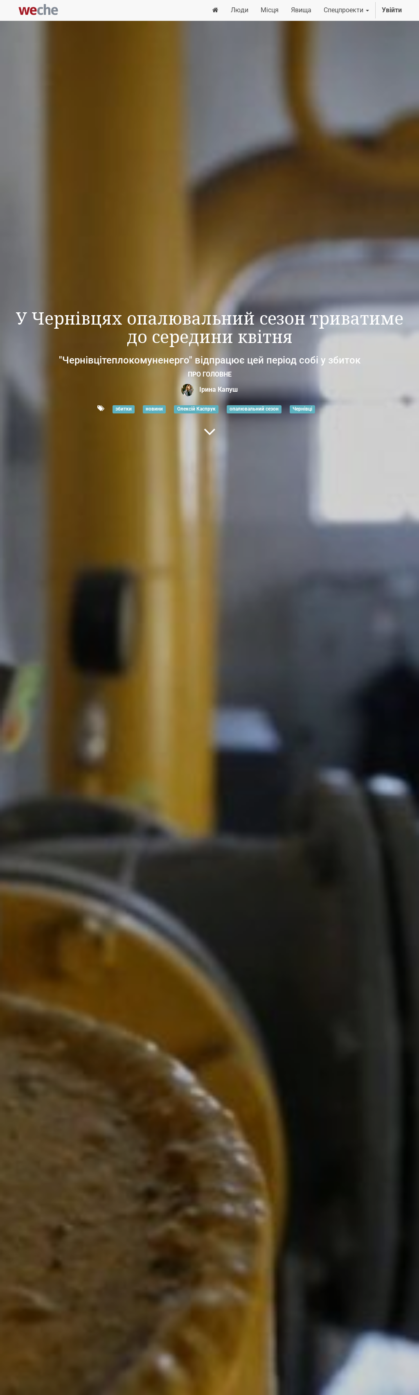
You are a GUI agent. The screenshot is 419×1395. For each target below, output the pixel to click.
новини (154, 409)
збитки (123, 409)
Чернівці (302, 409)
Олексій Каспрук (196, 409)
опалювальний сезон (254, 409)
